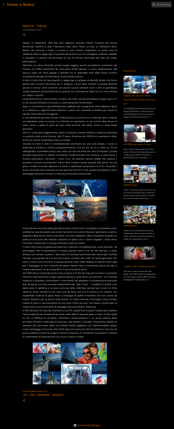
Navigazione (57, 395)
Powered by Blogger (87, 425)
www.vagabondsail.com (35, 391)
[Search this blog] (159, 4)
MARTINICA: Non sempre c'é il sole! (137, 144)
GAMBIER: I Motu (130, 185)
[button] (24, 34)
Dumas (32, 395)
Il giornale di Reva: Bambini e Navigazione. (140, 266)
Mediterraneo (44, 395)
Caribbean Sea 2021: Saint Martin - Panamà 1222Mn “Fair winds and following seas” (140, 100)
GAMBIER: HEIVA (130, 226)
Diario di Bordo (20, 4)
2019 (25, 395)
